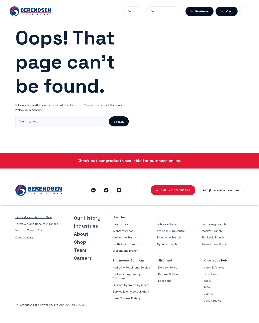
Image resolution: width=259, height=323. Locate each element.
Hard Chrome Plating (126, 298)
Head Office (120, 224)
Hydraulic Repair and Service (131, 267)
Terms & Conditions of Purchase (36, 224)
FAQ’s (207, 287)
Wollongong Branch (125, 250)
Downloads (211, 274)
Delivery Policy (167, 267)
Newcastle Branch (169, 237)
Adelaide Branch (167, 224)
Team (80, 250)
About (81, 234)
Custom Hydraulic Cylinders (131, 285)
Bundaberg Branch (214, 224)
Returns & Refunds (170, 274)
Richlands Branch (213, 237)
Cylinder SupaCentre (171, 231)
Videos (208, 294)
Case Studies (212, 300)
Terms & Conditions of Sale (33, 217)
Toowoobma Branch (215, 244)
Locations (164, 281)
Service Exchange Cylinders (131, 291)
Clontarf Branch (123, 231)
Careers (83, 258)
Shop (80, 242)
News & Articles (214, 267)
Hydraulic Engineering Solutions (127, 276)
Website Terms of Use (29, 230)
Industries (86, 226)
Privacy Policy (24, 237)
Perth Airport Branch (126, 244)
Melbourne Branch (125, 237)
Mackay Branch (212, 231)
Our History (87, 218)
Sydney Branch (167, 244)
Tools (207, 281)
